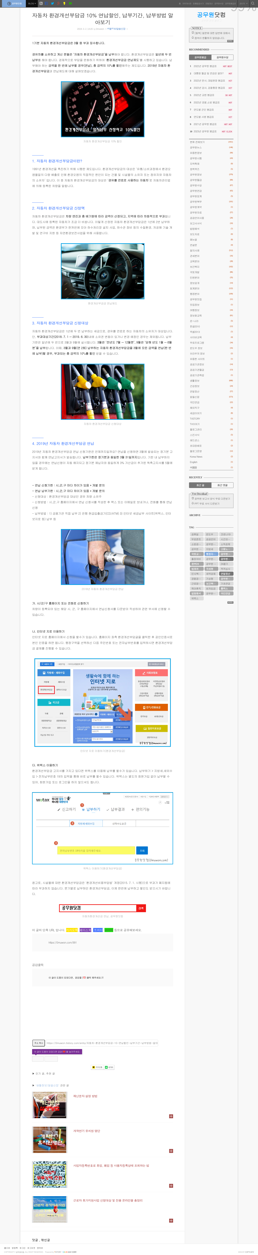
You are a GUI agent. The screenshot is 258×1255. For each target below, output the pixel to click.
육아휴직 (196, 588)
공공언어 (210, 539)
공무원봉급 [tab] (200, 57)
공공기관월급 (211, 369)
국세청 (209, 568)
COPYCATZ (249, 1252)
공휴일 (194, 534)
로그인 (23, 1247)
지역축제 (211, 163)
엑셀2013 (211, 331)
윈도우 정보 (211, 348)
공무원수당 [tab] (222, 57)
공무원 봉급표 (212, 564)
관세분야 (211, 256)
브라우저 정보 (211, 353)
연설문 (211, 245)
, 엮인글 (44, 1240)
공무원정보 (211, 174)
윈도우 (209, 534)
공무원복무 (211, 201)
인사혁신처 (197, 573)
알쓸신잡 (211, 397)
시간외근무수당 (227, 539)
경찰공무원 (197, 578)
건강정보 (211, 386)
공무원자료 (211, 212)
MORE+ (230, 41)
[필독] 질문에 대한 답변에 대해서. (212, 33)
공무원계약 (211, 207)
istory (57, 1252)
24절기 (224, 564)
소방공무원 (197, 544)
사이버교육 (211, 337)
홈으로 (7, 1247)
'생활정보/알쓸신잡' (47, 1085)
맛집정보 (211, 304)
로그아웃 (31, 1247)
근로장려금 (197, 583)
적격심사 (225, 568)
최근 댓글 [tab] (222, 485)
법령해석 (211, 228)
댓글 (35, 1240)
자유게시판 (186, 3)
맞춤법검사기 (198, 3)
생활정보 (211, 380)
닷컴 (211, 15)
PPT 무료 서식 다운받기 (206, 503)
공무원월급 (211, 180)
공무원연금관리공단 (212, 559)
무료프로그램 (211, 342)
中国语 (211, 467)
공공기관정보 (211, 364)
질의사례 (211, 250)
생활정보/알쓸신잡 (116, 29)
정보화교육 (211, 315)
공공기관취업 (211, 375)
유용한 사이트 (211, 359)
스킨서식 (211, 435)
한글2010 (211, 326)
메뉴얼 (211, 239)
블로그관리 (211, 429)
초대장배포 (211, 445)
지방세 (209, 549)
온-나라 (211, 321)
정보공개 (211, 283)
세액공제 (210, 573)
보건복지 (211, 266)
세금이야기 (211, 413)
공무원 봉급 (197, 549)
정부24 (195, 564)
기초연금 (225, 583)
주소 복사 (38, 1043)
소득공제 (225, 544)
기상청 (209, 578)
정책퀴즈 (211, 169)
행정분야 (211, 293)
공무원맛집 (211, 299)
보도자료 (211, 234)
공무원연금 (211, 190)
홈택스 (224, 588)
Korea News (211, 456)
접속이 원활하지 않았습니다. (209, 38)
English (211, 462)
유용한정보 (211, 152)
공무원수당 (218, 3)
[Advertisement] (102, 1015)
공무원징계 (211, 196)
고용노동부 (226, 549)
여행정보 (211, 310)
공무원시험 (211, 158)
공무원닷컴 (14, 3)
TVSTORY (211, 418)
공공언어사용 (211, 218)
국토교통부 (197, 554)
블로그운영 (211, 451)
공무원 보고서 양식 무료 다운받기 (212, 498)
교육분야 (211, 261)
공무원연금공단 (227, 578)
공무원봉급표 (230, 3)
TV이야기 (211, 424)
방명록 (15, 1247)
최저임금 (210, 588)
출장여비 (196, 559)
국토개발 (211, 272)
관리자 (243, 3)
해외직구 (211, 407)
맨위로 (40, 1247)
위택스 (194, 598)
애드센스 (211, 440)
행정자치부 (212, 554)
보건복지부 (212, 583)
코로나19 (225, 534)
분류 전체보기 (211, 142)
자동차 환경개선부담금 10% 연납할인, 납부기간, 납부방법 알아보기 (102, 19)
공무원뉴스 (211, 147)
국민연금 (211, 402)
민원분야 (211, 277)
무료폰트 (196, 539)
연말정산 (208, 3)
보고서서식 (211, 223)
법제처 (194, 568)
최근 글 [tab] (200, 485)
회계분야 (211, 288)
